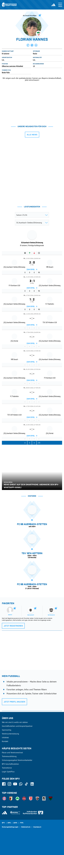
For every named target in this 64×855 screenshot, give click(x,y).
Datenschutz (25, 827)
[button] (28, 45)
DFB (9, 823)
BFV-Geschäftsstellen (10, 764)
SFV (3, 823)
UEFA (15, 823)
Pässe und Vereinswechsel (12, 752)
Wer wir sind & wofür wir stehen (15, 722)
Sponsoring (6, 730)
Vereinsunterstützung (10, 733)
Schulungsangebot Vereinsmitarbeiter (17, 760)
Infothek (5, 737)
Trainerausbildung (9, 756)
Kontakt (5, 741)
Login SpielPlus (8, 771)
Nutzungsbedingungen (10, 827)
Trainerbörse (7, 768)
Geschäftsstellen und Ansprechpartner (17, 726)
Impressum (37, 827)
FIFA (21, 823)
